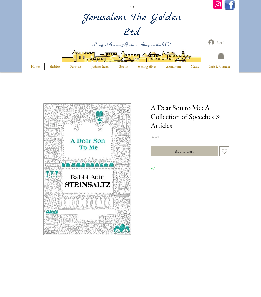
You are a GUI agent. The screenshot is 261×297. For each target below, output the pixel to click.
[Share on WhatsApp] (153, 168)
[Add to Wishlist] (224, 151)
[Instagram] (217, 4)
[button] (221, 55)
